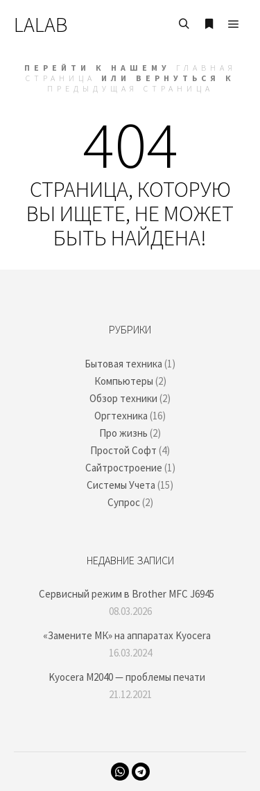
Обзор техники (123, 398)
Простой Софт (123, 450)
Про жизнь (123, 433)
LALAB (40, 24)
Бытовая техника (123, 363)
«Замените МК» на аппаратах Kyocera (127, 635)
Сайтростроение (123, 467)
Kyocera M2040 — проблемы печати (127, 677)
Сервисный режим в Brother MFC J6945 (126, 593)
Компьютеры (123, 381)
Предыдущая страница (130, 88)
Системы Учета (121, 485)
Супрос (123, 502)
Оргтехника (121, 415)
